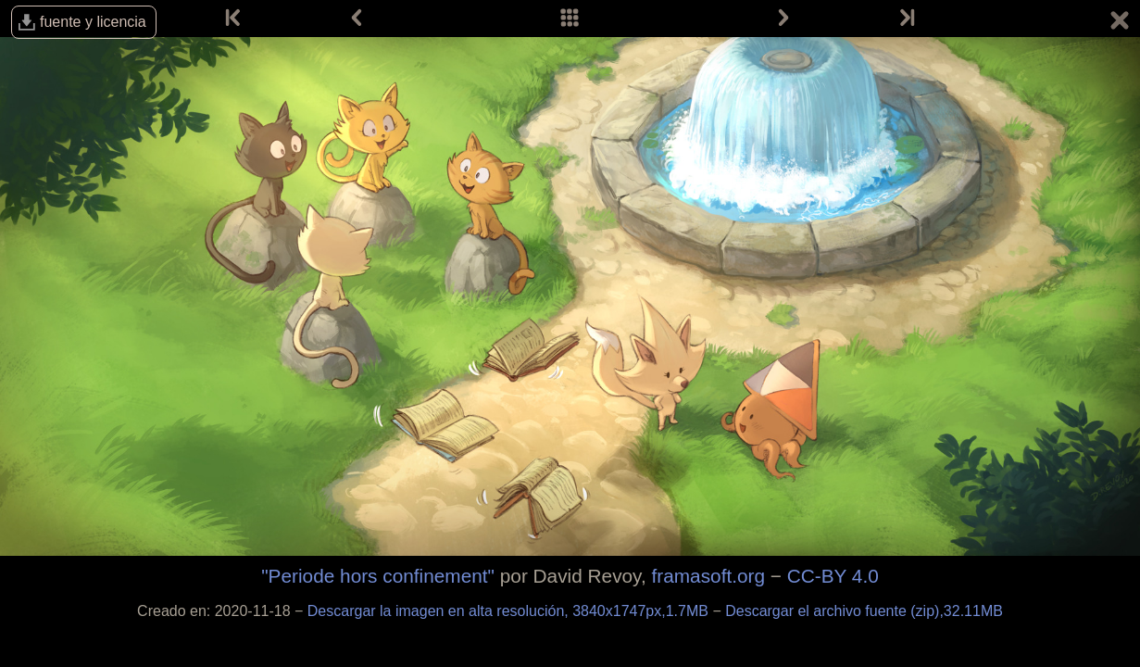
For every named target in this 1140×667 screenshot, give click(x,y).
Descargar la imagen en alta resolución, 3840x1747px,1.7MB (510, 611)
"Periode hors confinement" (378, 575)
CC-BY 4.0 (833, 575)
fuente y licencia (93, 22)
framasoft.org (709, 575)
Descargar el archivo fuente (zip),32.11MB (864, 611)
